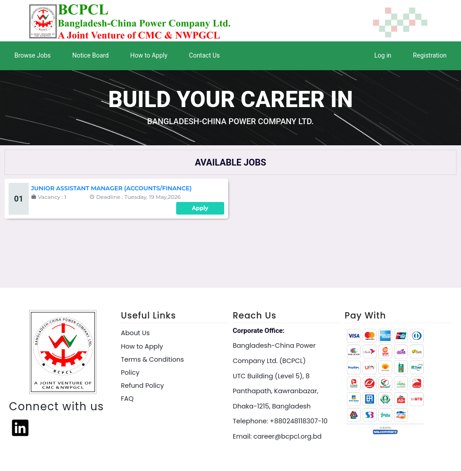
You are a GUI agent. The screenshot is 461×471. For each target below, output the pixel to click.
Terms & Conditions (152, 359)
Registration (430, 55)
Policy (130, 372)
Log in (382, 55)
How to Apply (149, 55)
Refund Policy (142, 385)
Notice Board (90, 55)
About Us (135, 332)
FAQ (127, 398)
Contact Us (204, 55)
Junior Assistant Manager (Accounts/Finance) (111, 188)
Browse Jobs (32, 55)
